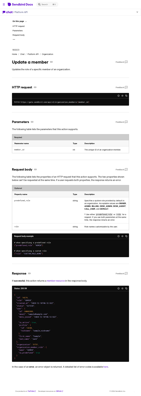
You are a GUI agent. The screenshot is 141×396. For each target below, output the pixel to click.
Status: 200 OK (20, 288)
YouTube (32, 391)
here (105, 366)
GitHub (59, 391)
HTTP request (19, 26)
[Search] (47, 4)
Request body (19, 35)
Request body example (24, 236)
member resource (56, 280)
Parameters (18, 30)
